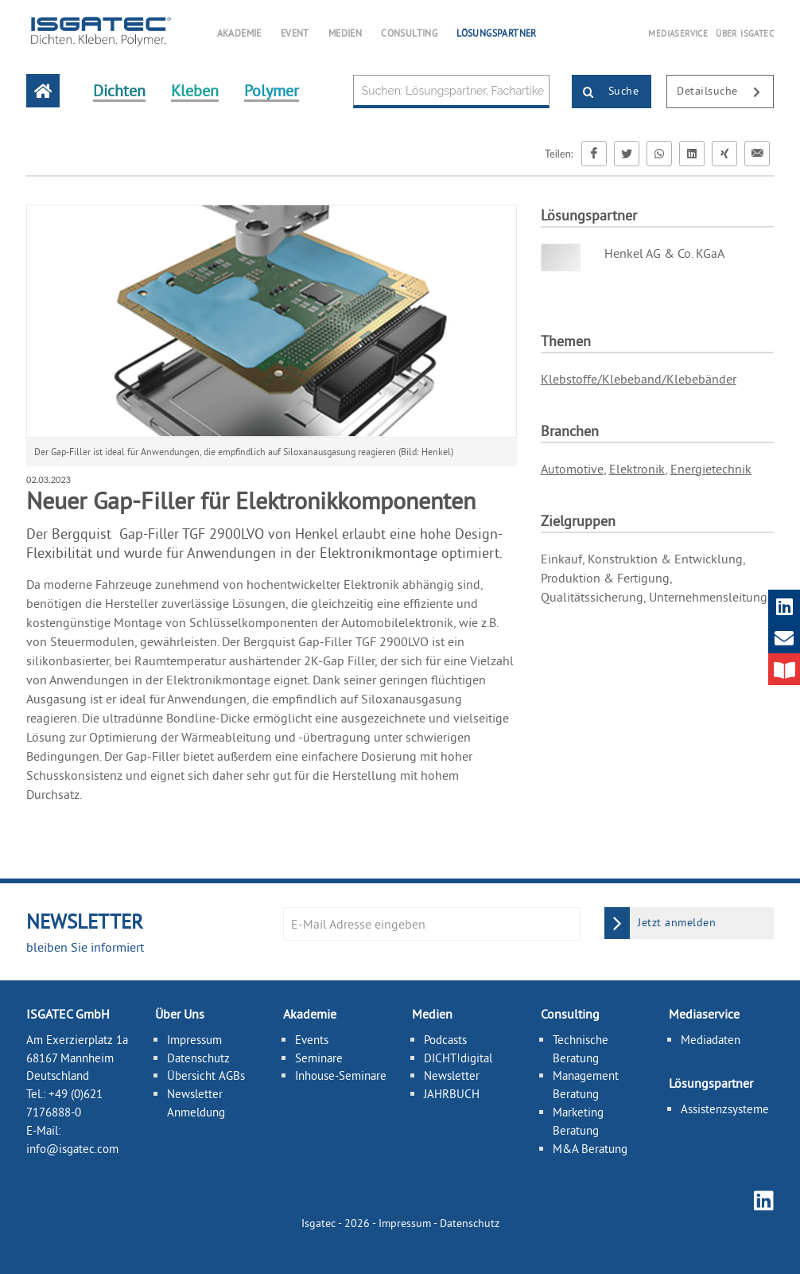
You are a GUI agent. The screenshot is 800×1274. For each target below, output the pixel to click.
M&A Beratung (590, 1148)
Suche (606, 92)
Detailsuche (725, 92)
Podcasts (445, 1039)
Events (311, 1039)
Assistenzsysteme (725, 1108)
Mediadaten (710, 1039)
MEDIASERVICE (678, 33)
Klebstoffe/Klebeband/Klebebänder (638, 379)
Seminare (319, 1058)
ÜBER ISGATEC (745, 33)
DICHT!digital (458, 1058)
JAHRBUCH (452, 1093)
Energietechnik (710, 469)
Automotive (572, 469)
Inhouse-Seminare (340, 1075)
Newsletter (452, 1075)
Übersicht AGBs (206, 1075)
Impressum (194, 1039)
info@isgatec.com (72, 1148)
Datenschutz (198, 1058)
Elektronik (637, 469)
